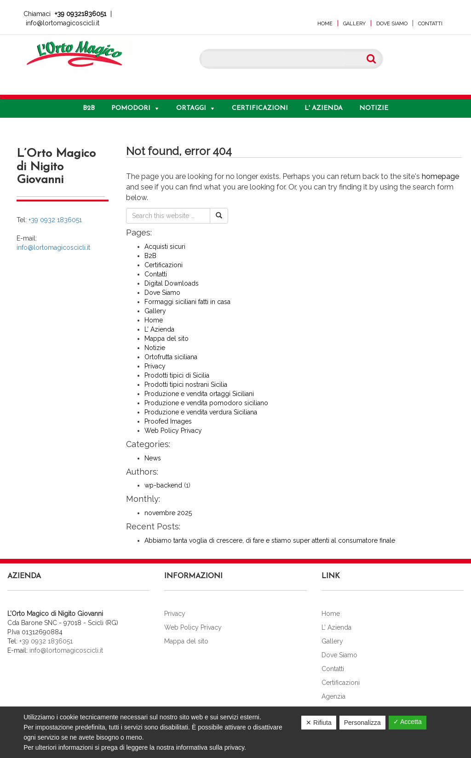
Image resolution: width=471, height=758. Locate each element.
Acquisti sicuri (164, 246)
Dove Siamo (392, 24)
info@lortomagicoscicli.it (62, 23)
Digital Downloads (171, 283)
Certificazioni (260, 108)
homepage (440, 176)
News (152, 458)
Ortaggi (191, 108)
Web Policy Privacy (173, 430)
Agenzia (333, 696)
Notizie (373, 108)
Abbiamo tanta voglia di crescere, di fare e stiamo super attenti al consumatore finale (269, 540)
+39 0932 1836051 (55, 220)
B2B (89, 108)
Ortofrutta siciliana (170, 357)
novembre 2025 (168, 513)
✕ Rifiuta (319, 722)
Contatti (430, 24)
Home (325, 24)
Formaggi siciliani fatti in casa (187, 301)
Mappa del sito (166, 338)
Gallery (354, 24)
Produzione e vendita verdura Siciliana (200, 412)
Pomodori (130, 108)
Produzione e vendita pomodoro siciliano (206, 403)
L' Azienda (323, 108)
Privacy (155, 366)
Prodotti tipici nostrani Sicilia (185, 384)
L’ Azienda (159, 329)
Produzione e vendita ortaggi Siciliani (199, 393)
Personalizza (362, 722)
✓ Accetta (407, 721)
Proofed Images (168, 421)
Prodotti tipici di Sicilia (176, 375)
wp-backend (163, 485)
